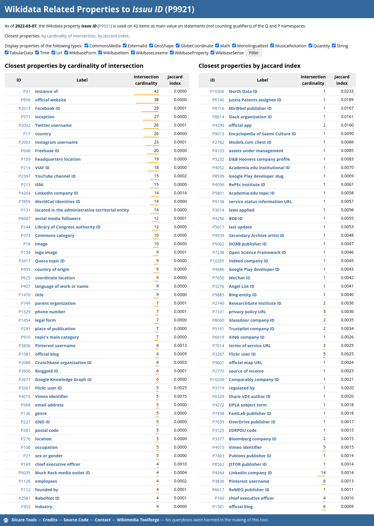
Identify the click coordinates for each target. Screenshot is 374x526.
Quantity (321, 46)
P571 (25, 117)
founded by (46, 489)
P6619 (218, 337)
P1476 (24, 294)
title (39, 294)
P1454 (24, 320)
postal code (46, 430)
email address (49, 405)
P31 (26, 91)
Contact (103, 519)
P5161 (218, 328)
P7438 (218, 413)
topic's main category (57, 337)
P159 (25, 159)
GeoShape (164, 46)
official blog (47, 354)
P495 (25, 269)
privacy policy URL (247, 311)
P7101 (218, 311)
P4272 (218, 405)
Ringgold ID (46, 371)
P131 (25, 210)
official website (50, 100)
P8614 (218, 117)
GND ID (42, 422)
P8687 (24, 218)
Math (225, 46)
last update (240, 227)
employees (46, 481)
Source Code (76, 519)
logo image (46, 252)
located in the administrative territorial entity (82, 210)
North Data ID (243, 91)
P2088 (24, 362)
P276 (25, 439)
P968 (25, 405)
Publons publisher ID (250, 455)
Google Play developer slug (256, 176)
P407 (25, 286)
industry (43, 506)
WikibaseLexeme (152, 53)
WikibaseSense (230, 53)
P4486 (218, 269)
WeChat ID (239, 278)
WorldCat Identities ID (57, 201)
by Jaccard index (113, 36)
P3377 (218, 439)
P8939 (218, 176)
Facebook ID (47, 108)
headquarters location (58, 159)
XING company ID (247, 337)
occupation (46, 447)
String (342, 46)
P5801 (218, 193)
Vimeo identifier (51, 396)
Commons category (54, 235)
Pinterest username (55, 345)
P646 (25, 150)
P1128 (24, 481)
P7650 (218, 278)
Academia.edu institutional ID (259, 167)
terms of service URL (250, 345)
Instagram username (56, 142)
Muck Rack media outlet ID (62, 472)
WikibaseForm (82, 53)
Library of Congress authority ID (67, 227)
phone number (50, 311)
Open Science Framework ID (257, 252)
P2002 (24, 125)
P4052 (218, 167)
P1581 (24, 354)
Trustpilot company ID (251, 328)
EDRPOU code (243, 430)
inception (44, 117)
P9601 (218, 362)
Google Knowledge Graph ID (63, 379)
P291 (25, 328)
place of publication (55, 328)
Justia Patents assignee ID (255, 100)
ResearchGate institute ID (255, 303)
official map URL (245, 362)
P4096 (218, 184)
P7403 (218, 455)
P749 (25, 303)
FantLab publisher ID (250, 413)
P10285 (217, 261)
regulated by (242, 388)
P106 (25, 447)
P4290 (218, 125)
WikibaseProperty (191, 53)
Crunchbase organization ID (63, 362)
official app (240, 125)
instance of (46, 91)
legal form (45, 320)
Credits (50, 519)
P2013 (24, 108)
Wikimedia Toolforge (138, 519)
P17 (26, 133)
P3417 (24, 261)
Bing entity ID (243, 294)
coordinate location (55, 278)
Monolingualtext (252, 46)
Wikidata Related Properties (62, 9)
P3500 (24, 371)
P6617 (218, 489)
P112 (25, 489)
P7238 (218, 252)
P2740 (218, 303)
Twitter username (53, 125)
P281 (25, 430)
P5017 (218, 227)
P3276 (218, 286)
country (43, 133)
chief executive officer (57, 464)
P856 (25, 100)
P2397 (24, 176)
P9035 (24, 472)
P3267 (24, 388)
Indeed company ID (248, 261)
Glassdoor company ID (252, 320)
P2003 (24, 142)
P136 (25, 413)
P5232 (218, 159)
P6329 (218, 396)
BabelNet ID (47, 498)
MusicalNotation (290, 46)
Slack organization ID (250, 117)
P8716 (218, 108)
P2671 (24, 379)
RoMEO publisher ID (249, 489)
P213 (25, 184)
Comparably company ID (254, 379)
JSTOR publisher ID (248, 464)
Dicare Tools (24, 519)
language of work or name (62, 286)
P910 (25, 337)
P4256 (218, 218)
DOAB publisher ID (248, 244)
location (43, 439)
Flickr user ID (48, 388)
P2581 (24, 498)
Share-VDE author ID (249, 396)
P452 (25, 506)
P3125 (218, 430)
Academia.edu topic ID (252, 193)
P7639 (218, 422)
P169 (25, 464)
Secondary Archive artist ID (257, 235)
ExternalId (137, 46)
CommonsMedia (105, 46)
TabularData (21, 53)
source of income (246, 371)
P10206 (217, 379)
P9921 (105, 26)
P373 (25, 235)
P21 (26, 455)
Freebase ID (47, 150)
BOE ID (236, 218)
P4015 (24, 396)
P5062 (218, 244)
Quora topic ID (50, 261)
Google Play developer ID (254, 269)
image (41, 244)
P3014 (218, 210)
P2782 (218, 142)
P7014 (218, 345)
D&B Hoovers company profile (259, 159)
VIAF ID (42, 167)
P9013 (218, 133)
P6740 (218, 100)
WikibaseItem (116, 53)
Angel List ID (241, 286)
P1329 (24, 311)
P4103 (218, 150)
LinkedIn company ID (56, 193)
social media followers (58, 218)
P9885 (218, 294)
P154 (25, 252)
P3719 (218, 388)
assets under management (256, 150)
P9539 (218, 235)
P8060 (218, 320)
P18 (26, 244)
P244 (25, 227)
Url (59, 53)
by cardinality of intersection (69, 36)
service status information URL (260, 201)
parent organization (55, 303)
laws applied (241, 210)
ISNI (39, 184)
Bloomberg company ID (253, 439)
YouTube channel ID (55, 176)
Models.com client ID (250, 142)
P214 (25, 167)
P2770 (218, 371)
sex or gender (49, 455)
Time (44, 53)
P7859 (24, 201)
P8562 (218, 464)
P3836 (24, 345)
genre (41, 413)
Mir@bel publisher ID (250, 108)
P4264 (24, 193)
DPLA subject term (248, 405)
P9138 (218, 201)
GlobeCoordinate (197, 46)
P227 (25, 422)
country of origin (52, 269)
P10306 (217, 91)
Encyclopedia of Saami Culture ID (262, 133)
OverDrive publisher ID (252, 422)
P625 (25, 278)
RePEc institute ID (247, 184)
